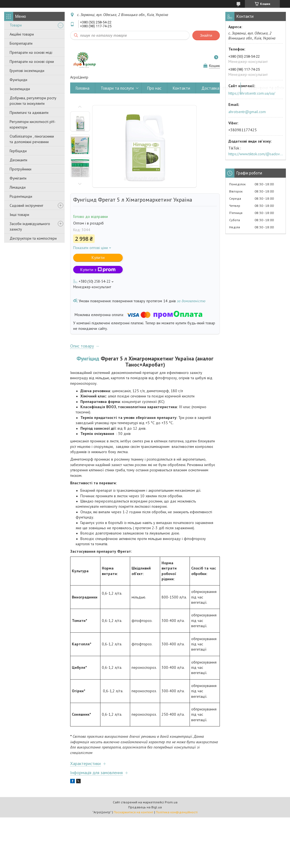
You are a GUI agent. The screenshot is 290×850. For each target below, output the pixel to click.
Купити (98, 257)
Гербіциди (18, 150)
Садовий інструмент (26, 205)
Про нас (154, 88)
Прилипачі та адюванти (29, 112)
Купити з (98, 269)
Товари (16, 25)
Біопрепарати (21, 43)
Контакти (181, 88)
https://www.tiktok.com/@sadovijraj (255, 153)
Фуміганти (18, 178)
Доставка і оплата (218, 88)
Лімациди (18, 187)
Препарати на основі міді (31, 52)
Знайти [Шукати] (206, 35)
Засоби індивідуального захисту (30, 226)
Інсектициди (20, 88)
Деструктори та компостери (33, 238)
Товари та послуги (117, 88)
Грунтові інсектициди (27, 70)
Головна (82, 88)
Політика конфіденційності (177, 812)
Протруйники (20, 169)
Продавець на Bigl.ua (145, 807)
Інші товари (19, 214)
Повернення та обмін (265, 88)
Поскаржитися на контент (133, 812)
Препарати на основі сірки (32, 61)
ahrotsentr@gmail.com (247, 111)
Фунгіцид (87, 358)
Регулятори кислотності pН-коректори (33, 124)
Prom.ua (171, 802)
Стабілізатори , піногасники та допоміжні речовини (32, 139)
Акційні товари (22, 34)
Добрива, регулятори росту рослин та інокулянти (33, 100)
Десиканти (18, 159)
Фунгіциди (18, 79)
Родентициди (21, 196)
